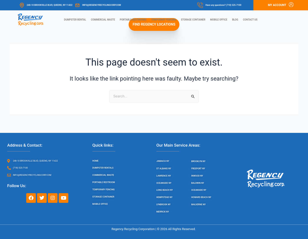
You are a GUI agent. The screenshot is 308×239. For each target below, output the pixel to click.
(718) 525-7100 (233, 5)
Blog (235, 19)
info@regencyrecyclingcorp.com (101, 5)
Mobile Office (218, 19)
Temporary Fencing (163, 19)
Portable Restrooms (133, 19)
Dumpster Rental (75, 19)
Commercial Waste (103, 19)
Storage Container (193, 19)
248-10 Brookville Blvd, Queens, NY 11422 (49, 5)
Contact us (250, 19)
